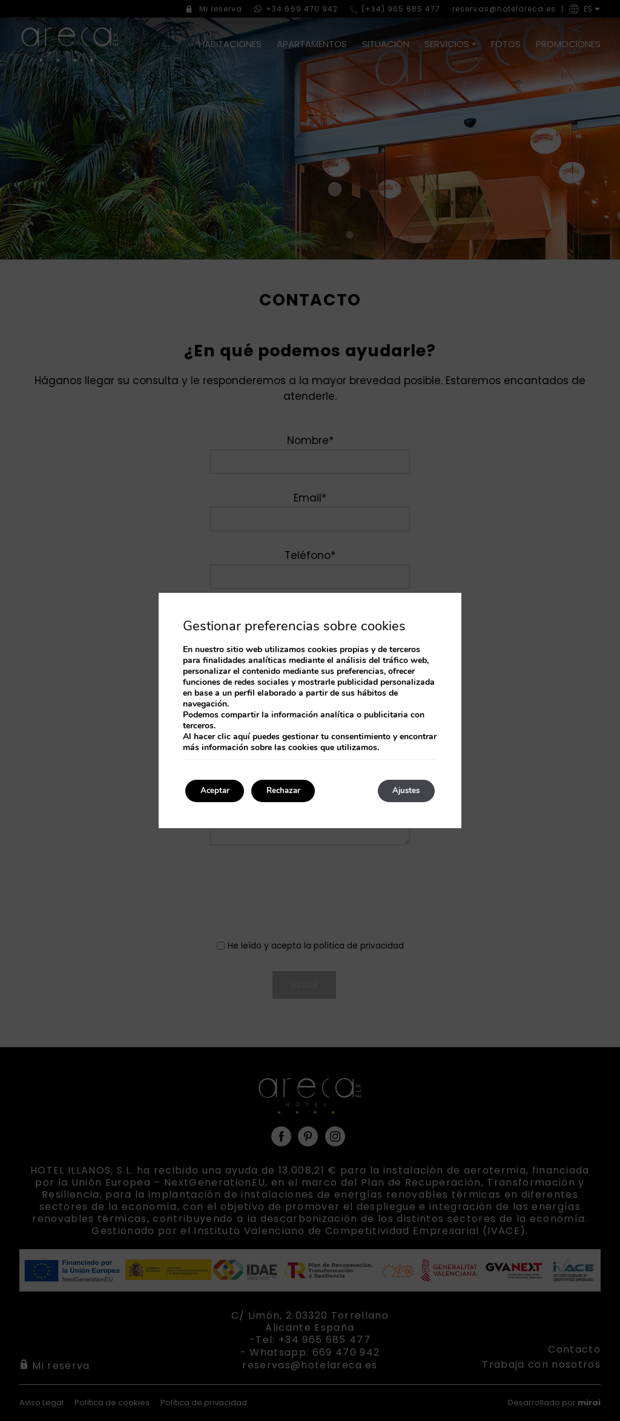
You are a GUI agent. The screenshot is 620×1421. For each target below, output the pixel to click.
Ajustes (402, 791)
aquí (241, 736)
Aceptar (218, 791)
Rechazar (295, 791)
